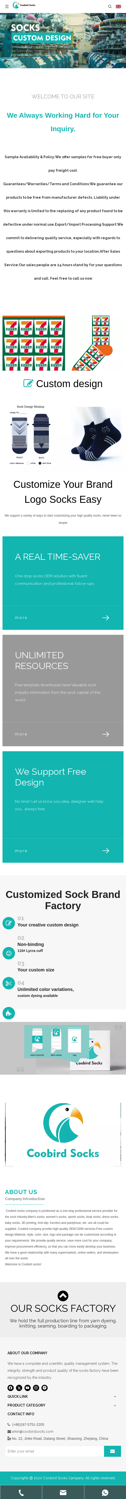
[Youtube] (27, 1388)
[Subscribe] (112, 1451)
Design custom (57, 300)
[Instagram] (36, 1388)
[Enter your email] (53, 1451)
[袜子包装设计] (63, 1048)
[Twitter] (19, 1388)
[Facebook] (10, 1388)
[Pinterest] (44, 1388)
